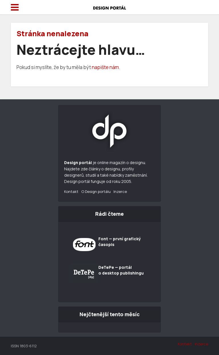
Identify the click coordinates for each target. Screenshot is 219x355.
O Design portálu (96, 191)
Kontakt (71, 191)
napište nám (105, 67)
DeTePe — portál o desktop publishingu (121, 270)
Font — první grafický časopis (119, 241)
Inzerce (120, 191)
